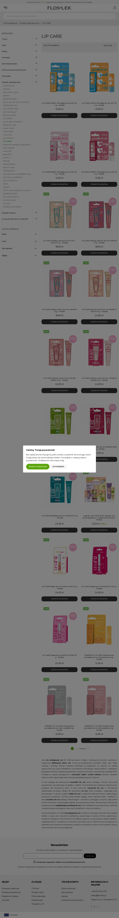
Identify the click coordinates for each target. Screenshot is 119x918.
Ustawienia (58, 466)
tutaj (62, 460)
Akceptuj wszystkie (38, 467)
